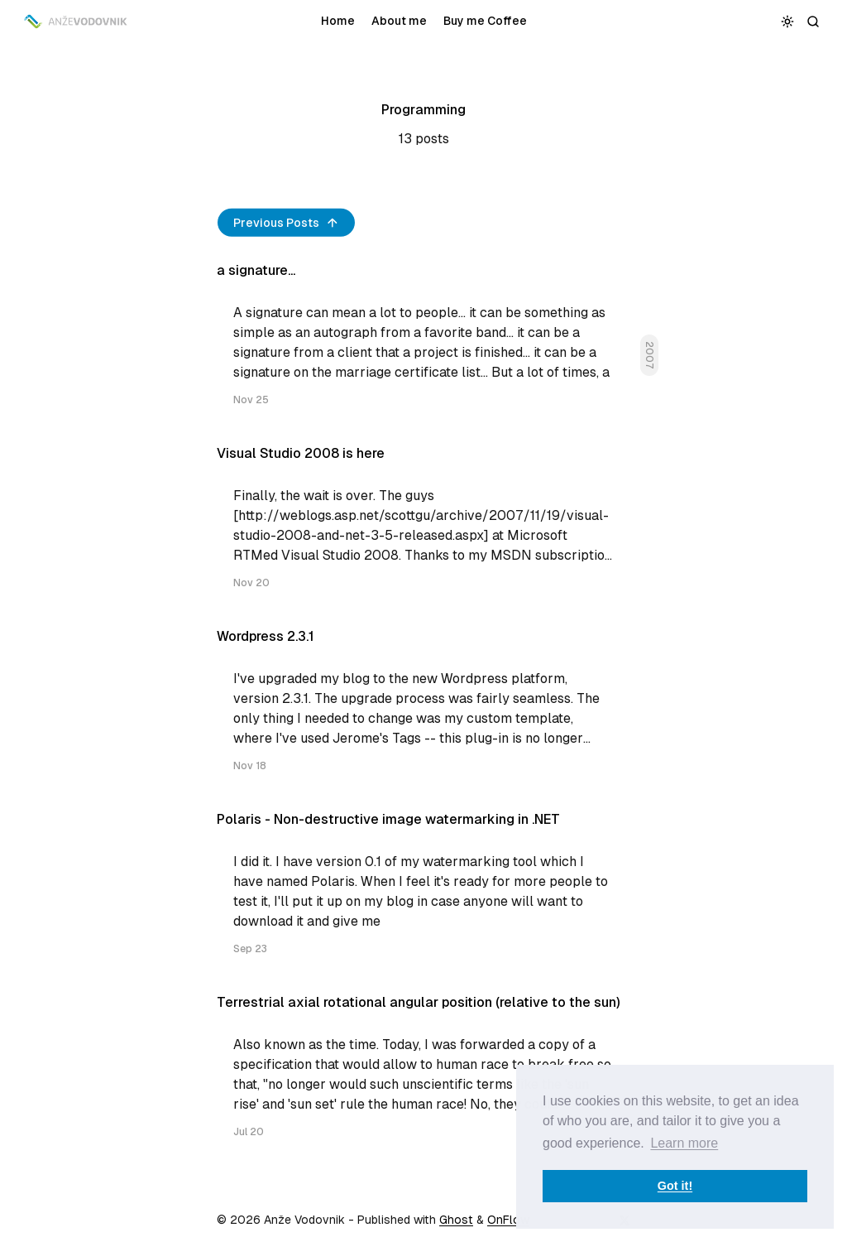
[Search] (813, 21)
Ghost (456, 1219)
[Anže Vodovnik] (77, 21)
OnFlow (508, 1219)
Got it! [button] (675, 1185)
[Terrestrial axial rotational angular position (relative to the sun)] (423, 1073)
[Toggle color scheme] (788, 21)
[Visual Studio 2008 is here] (423, 524)
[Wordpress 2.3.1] (423, 707)
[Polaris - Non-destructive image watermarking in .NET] (423, 890)
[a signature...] (423, 341)
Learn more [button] (684, 1143)
